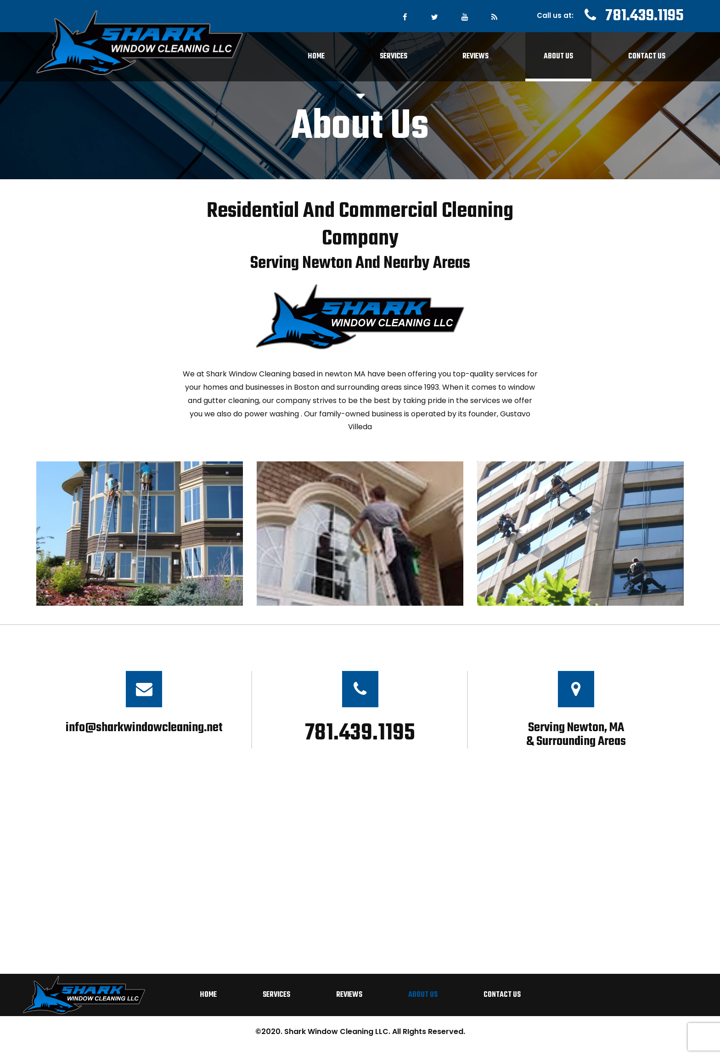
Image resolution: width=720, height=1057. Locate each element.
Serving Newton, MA (576, 733)
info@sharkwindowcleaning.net (144, 728)
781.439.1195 (644, 16)
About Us (558, 57)
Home (316, 57)
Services (393, 57)
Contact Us (646, 57)
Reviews (475, 57)
